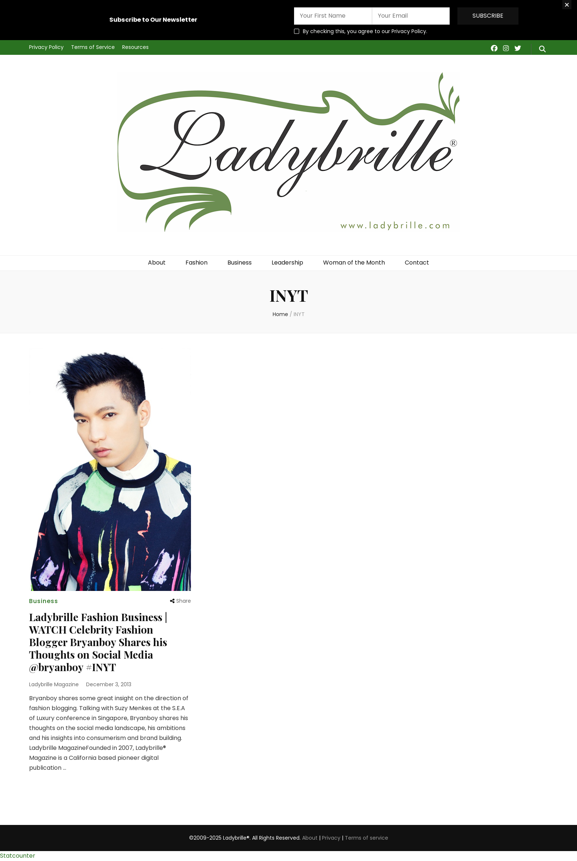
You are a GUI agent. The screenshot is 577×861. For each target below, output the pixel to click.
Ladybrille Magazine (54, 684)
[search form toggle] (542, 49)
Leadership (287, 262)
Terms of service (366, 837)
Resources (135, 47)
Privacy (331, 837)
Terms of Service (93, 47)
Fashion (196, 262)
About (157, 262)
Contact (417, 262)
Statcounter (17, 855)
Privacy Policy (46, 47)
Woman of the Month (354, 262)
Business (239, 262)
